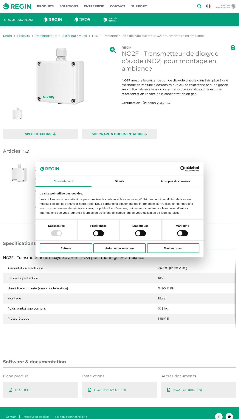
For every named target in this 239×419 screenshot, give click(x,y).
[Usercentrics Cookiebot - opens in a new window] (183, 169)
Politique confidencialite (71, 409)
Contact (117, 6)
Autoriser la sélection (119, 248)
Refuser (66, 248)
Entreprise (94, 6)
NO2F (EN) (22, 382)
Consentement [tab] (63, 181)
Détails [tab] (119, 181)
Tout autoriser (173, 248)
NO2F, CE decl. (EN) (187, 382)
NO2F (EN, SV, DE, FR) (110, 382)
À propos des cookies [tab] (175, 181)
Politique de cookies (36, 409)
